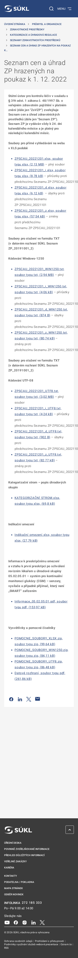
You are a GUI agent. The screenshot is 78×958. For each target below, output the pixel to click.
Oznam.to (66, 944)
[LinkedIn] (33, 922)
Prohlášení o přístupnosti (50, 941)
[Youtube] (7, 922)
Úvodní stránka (14, 24)
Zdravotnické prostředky (27, 29)
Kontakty (10, 875)
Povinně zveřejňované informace (27, 849)
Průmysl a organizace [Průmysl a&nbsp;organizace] (47, 24)
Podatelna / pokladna (19, 882)
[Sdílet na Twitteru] (29, 699)
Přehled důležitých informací (24, 855)
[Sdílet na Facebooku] (11, 699)
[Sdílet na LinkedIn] (20, 699)
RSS (6, 947)
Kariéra (9, 867)
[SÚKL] (16, 8)
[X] (42, 922)
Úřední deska (12, 842)
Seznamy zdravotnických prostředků (35, 40)
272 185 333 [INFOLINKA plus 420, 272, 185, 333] (32, 902)
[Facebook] (16, 922)
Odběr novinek (14, 894)
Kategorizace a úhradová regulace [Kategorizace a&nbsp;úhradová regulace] (33, 34)
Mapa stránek (13, 888)
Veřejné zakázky (15, 861)
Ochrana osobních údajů (18, 941)
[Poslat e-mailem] (38, 699)
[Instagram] (24, 922)
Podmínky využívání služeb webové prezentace (31, 944)
